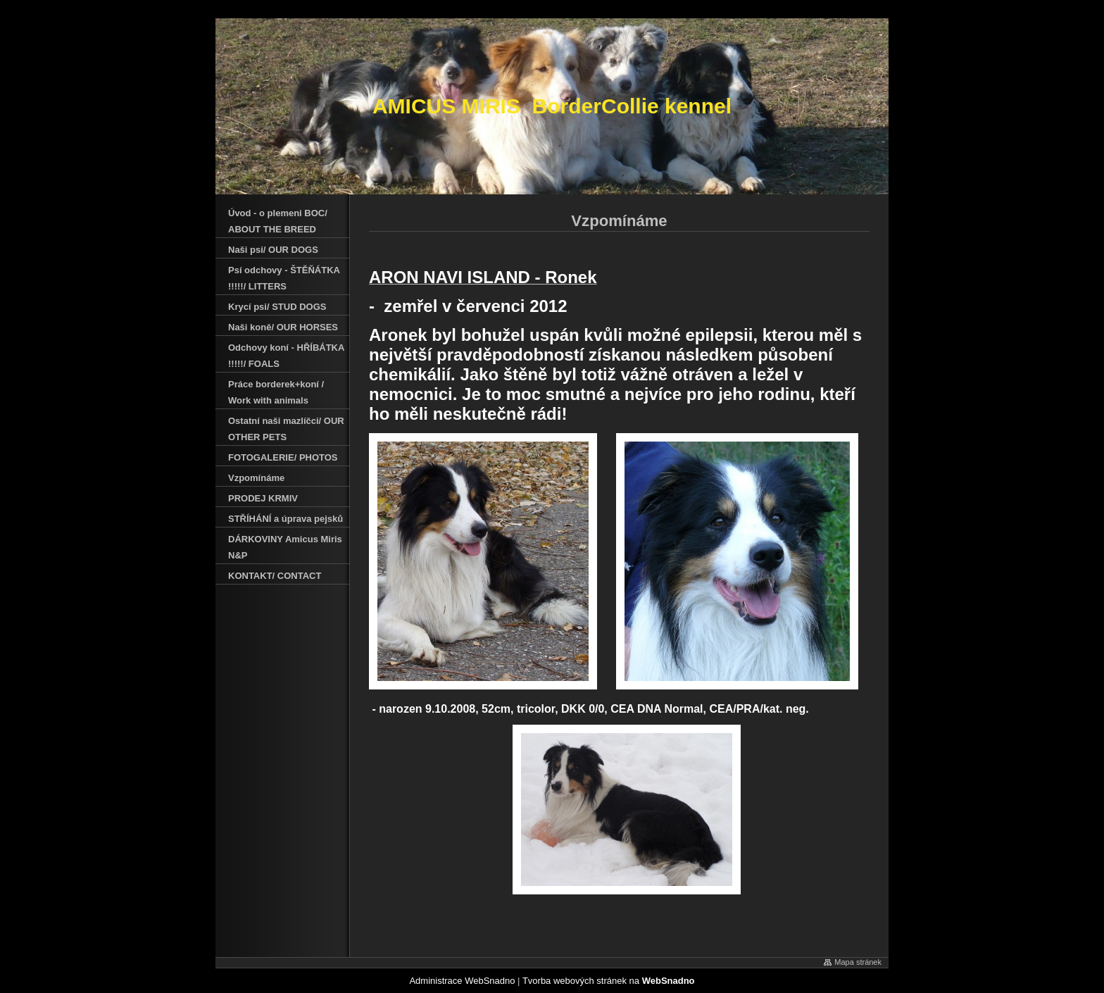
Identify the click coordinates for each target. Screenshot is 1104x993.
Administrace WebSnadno (462, 980)
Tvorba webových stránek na (608, 980)
